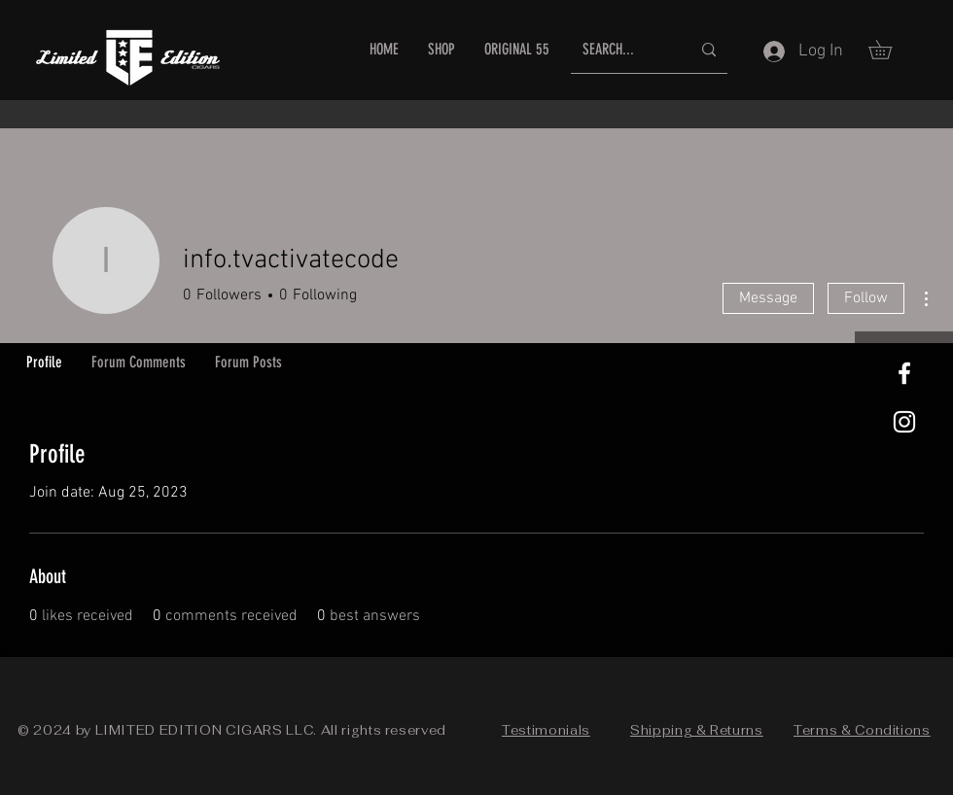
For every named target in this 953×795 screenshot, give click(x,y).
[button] (889, 49)
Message (768, 298)
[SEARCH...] (621, 50)
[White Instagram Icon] (904, 421)
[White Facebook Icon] (904, 373)
